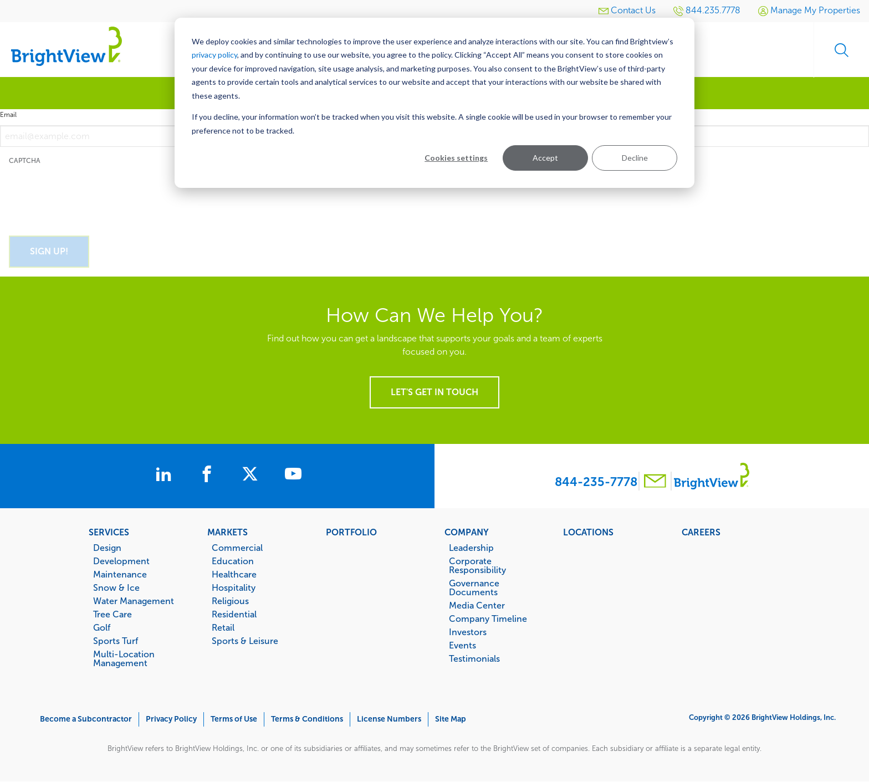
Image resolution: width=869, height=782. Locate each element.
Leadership (471, 548)
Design (107, 548)
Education (233, 561)
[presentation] (93, 194)
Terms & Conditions (307, 719)
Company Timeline (488, 618)
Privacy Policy (171, 719)
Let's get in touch (434, 392)
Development (121, 561)
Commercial (237, 548)
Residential (234, 614)
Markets (227, 532)
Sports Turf (115, 641)
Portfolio (351, 532)
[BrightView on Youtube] (293, 475)
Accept (545, 157)
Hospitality (233, 587)
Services (109, 532)
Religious (230, 601)
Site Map (450, 719)
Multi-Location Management (124, 658)
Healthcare (234, 574)
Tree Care (112, 614)
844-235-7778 (596, 481)
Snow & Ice (116, 587)
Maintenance (120, 574)
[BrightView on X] (252, 475)
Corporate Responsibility (477, 565)
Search (841, 50)
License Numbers (389, 719)
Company (466, 532)
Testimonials (474, 658)
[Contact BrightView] (655, 482)
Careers (701, 532)
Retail (223, 627)
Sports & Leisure (245, 641)
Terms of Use (234, 719)
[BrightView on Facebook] (208, 475)
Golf (101, 627)
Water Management (133, 601)
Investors (468, 632)
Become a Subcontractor (86, 719)
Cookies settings (456, 157)
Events (462, 645)
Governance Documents (474, 587)
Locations (588, 532)
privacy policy (214, 54)
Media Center (477, 605)
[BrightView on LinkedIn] (165, 475)
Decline (635, 157)
